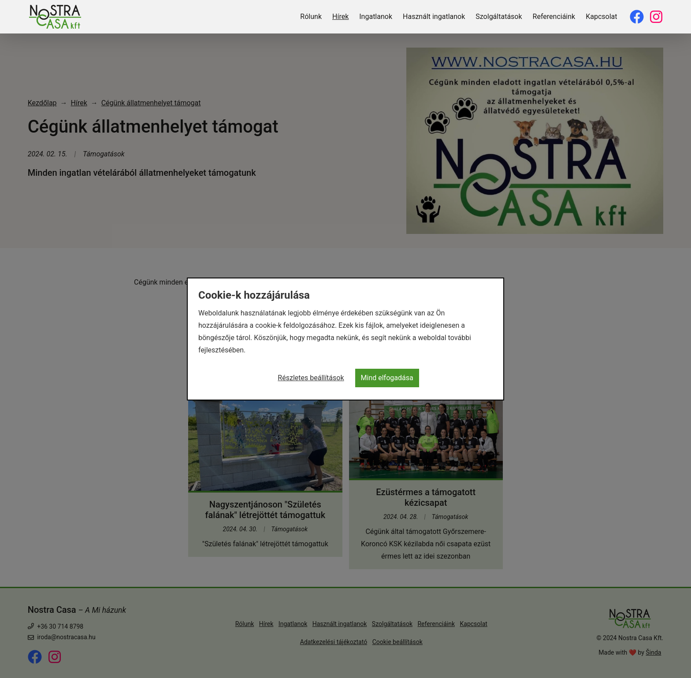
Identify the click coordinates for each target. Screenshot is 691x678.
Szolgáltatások (499, 16)
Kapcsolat (601, 16)
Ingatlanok (375, 16)
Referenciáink (554, 16)
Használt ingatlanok (434, 16)
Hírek (340, 16)
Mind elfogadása (387, 378)
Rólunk (311, 16)
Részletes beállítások (311, 378)
